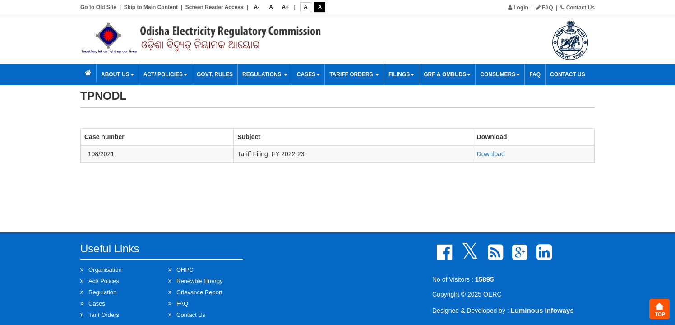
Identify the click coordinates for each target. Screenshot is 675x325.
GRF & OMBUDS (447, 74)
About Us (117, 74)
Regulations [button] (264, 74)
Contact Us (577, 8)
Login (518, 8)
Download (491, 154)
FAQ (544, 8)
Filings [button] (401, 74)
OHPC (185, 269)
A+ (285, 7)
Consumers (500, 74)
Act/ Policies (165, 74)
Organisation (105, 269)
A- (257, 7)
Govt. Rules (215, 74)
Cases (308, 74)
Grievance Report (199, 292)
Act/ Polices (103, 281)
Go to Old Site (98, 7)
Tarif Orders (103, 314)
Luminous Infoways (542, 310)
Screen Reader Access (214, 7)
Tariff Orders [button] (354, 74)
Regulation (102, 292)
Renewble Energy (199, 281)
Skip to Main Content (151, 7)
